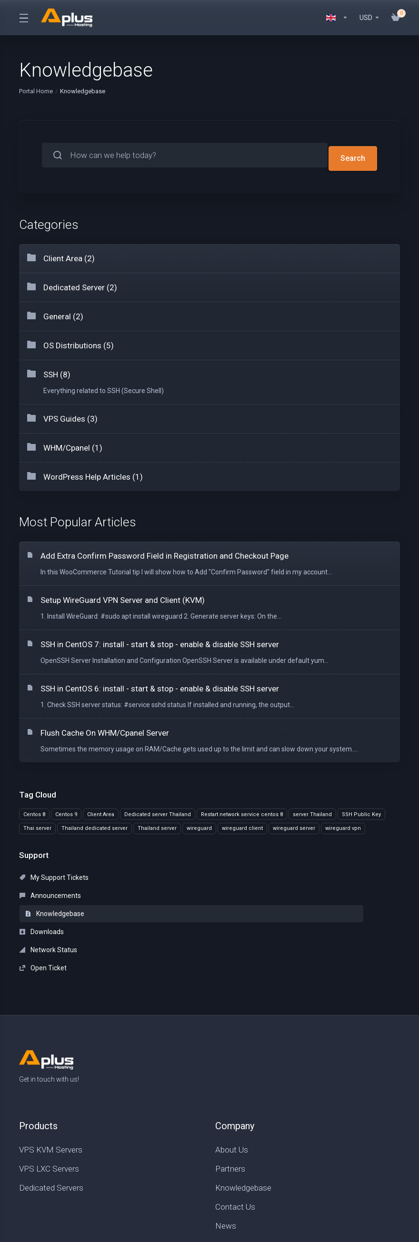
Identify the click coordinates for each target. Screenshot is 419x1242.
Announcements (172, 874)
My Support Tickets (54, 874)
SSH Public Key (361, 811)
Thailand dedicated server (94, 825)
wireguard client (242, 825)
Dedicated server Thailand (157, 811)
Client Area (100, 811)
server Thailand (312, 811)
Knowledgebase (299, 874)
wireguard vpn (343, 825)
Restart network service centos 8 (242, 811)
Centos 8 (34, 811)
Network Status (171, 892)
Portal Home (36, 91)
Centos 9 (66, 811)
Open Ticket (287, 892)
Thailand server (157, 825)
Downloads (42, 892)
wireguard (199, 825)
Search (352, 155)
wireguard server (294, 825)
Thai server (37, 825)
